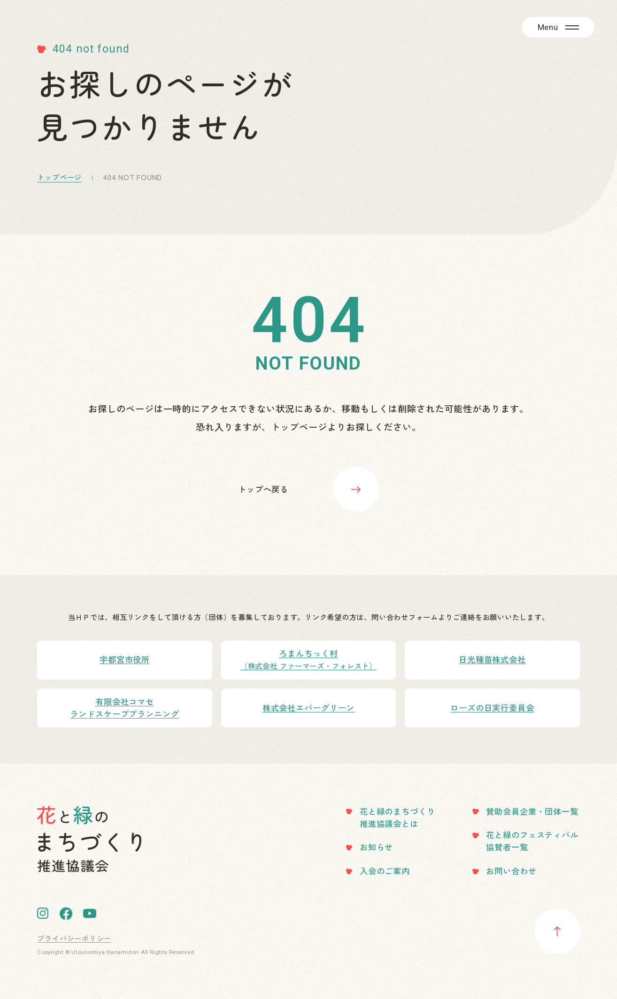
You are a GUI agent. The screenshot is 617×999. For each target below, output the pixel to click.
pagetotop (556, 931)
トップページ (59, 177)
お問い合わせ (511, 871)
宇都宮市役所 (125, 659)
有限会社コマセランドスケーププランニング (124, 707)
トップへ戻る (263, 489)
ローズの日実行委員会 (492, 707)
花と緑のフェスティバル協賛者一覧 (532, 841)
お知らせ (376, 847)
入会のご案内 (385, 871)
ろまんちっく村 (308, 659)
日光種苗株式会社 (492, 659)
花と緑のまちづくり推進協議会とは (397, 817)
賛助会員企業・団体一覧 (532, 811)
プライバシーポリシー (74, 938)
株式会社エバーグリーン (308, 707)
